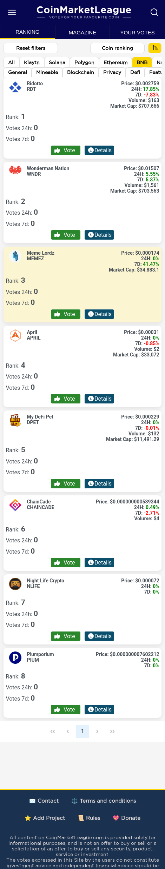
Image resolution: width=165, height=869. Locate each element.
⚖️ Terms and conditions (103, 801)
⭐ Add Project (45, 818)
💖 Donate (126, 818)
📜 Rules (89, 818)
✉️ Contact (44, 801)
